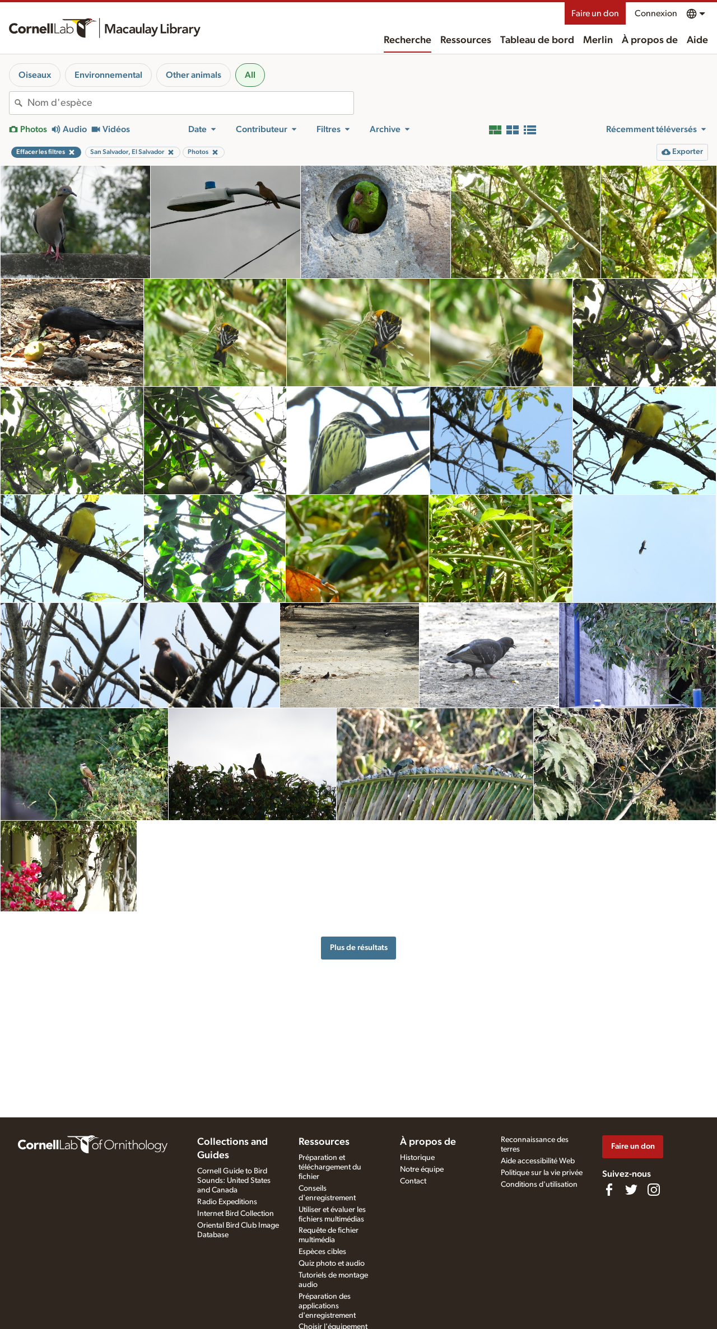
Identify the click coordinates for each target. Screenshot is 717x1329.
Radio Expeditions (227, 1202)
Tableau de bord (537, 40)
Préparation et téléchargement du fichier (330, 1167)
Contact (413, 1181)
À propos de (650, 40)
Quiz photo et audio (332, 1263)
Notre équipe (422, 1169)
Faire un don (595, 13)
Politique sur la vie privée (542, 1173)
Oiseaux (34, 75)
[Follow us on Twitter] (631, 1189)
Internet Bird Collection (235, 1214)
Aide (697, 40)
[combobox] (190, 103)
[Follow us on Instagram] (653, 1189)
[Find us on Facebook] (609, 1189)
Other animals (193, 75)
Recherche (407, 40)
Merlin (598, 40)
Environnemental (108, 75)
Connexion (656, 13)
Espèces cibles (322, 1252)
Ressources (465, 40)
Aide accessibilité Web (538, 1161)
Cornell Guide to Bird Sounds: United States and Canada (234, 1180)
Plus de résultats (359, 947)
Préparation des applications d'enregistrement (327, 1306)
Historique (417, 1158)
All (250, 75)
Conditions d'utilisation (539, 1184)
